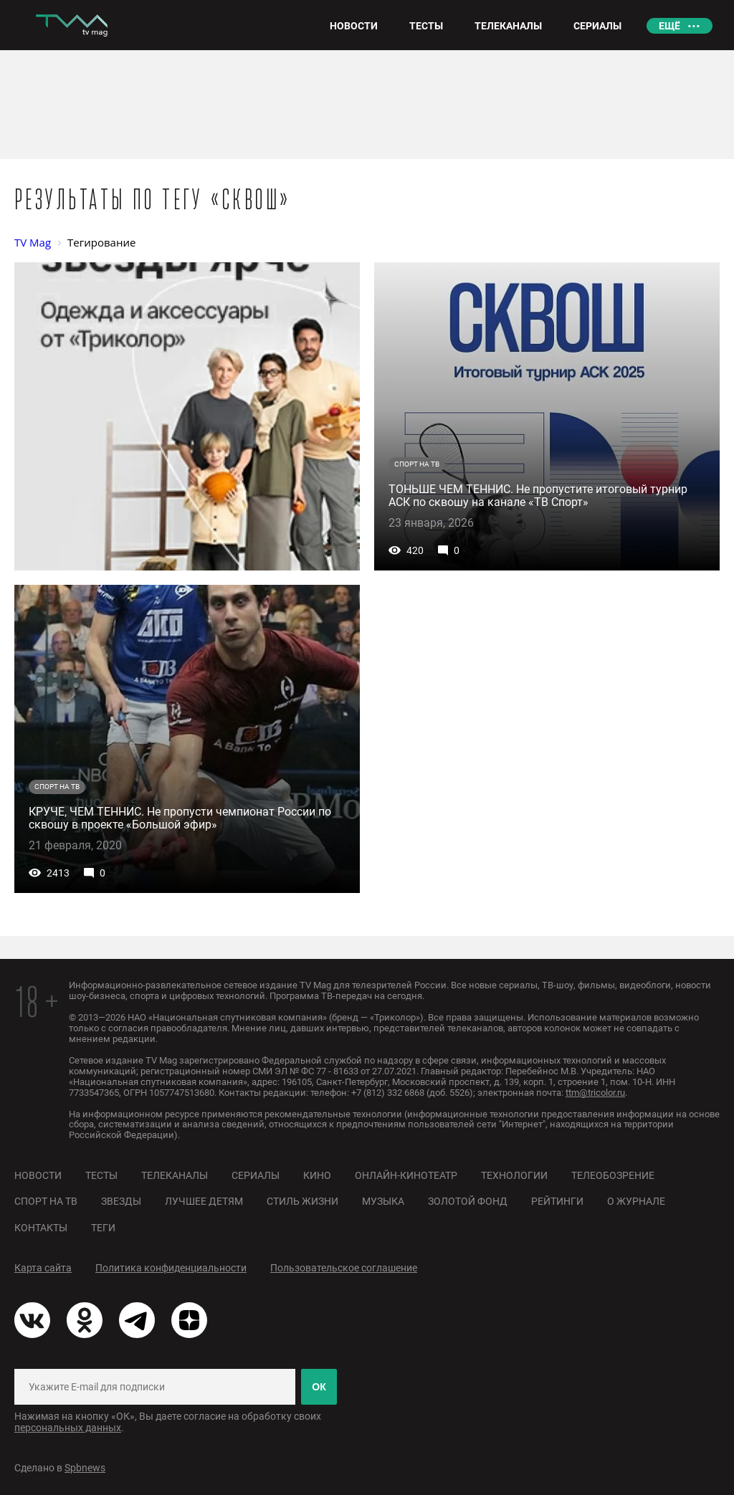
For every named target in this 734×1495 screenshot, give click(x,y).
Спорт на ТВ (45, 1201)
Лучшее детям (204, 1201)
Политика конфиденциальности (171, 1268)
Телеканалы (174, 1175)
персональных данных (67, 1427)
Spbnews (85, 1467)
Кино (317, 1175)
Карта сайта (43, 1268)
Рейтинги (557, 1201)
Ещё (669, 26)
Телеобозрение (612, 1175)
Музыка (383, 1201)
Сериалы (256, 1175)
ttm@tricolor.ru (595, 1092)
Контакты (40, 1227)
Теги (103, 1227)
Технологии (514, 1175)
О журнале (636, 1201)
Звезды (121, 1201)
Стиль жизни (302, 1201)
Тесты (101, 1175)
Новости (38, 1175)
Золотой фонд (467, 1201)
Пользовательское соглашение (343, 1268)
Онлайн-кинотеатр (406, 1175)
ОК (318, 1387)
